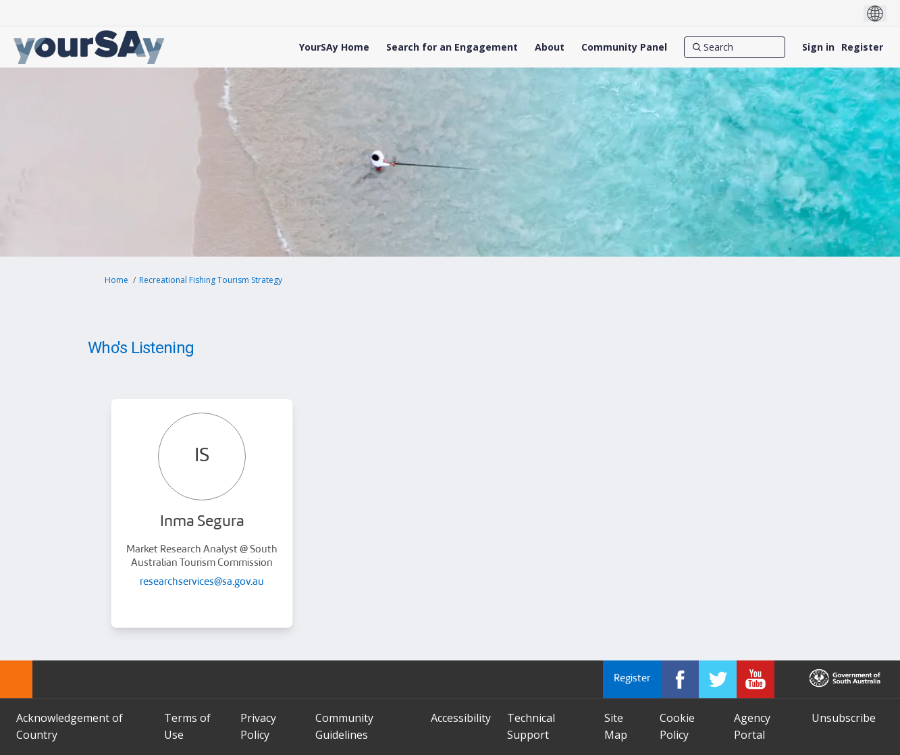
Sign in (818, 47)
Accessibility (461, 717)
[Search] (734, 47)
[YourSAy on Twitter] (718, 679)
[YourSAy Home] (334, 47)
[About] (549, 47)
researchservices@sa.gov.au (202, 582)
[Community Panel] (624, 47)
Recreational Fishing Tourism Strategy (210, 280)
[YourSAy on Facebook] (680, 679)
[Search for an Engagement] (452, 47)
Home (116, 280)
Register (862, 47)
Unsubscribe (844, 717)
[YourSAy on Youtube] (755, 679)
